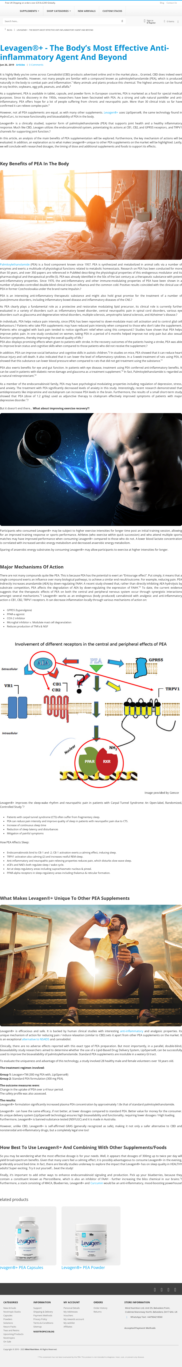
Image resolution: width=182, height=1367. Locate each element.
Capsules (7, 1315)
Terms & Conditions (43, 1322)
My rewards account (74, 1319)
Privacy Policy (40, 1319)
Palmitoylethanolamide (15, 264)
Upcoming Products (13, 1334)
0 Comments (36, 64)
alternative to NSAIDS (35, 1039)
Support (37, 1307)
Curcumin (96, 1183)
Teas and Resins (11, 1330)
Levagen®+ (111, 112)
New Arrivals (9, 1307)
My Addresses (71, 1311)
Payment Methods (42, 1315)
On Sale (7, 1341)
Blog (162, 3)
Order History (100, 1307)
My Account (72, 1302)
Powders (7, 1319)
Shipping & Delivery (43, 1311)
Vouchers (68, 1315)
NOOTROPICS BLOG (43, 1331)
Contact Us (172, 3)
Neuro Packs (9, 1326)
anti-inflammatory (131, 1031)
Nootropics (9, 1337)
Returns (98, 1311)
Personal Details (72, 1307)
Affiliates (68, 1326)
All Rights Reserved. (48, 1349)
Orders (98, 1302)
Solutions (8, 1322)
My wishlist (69, 1322)
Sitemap (37, 1326)
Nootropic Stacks (12, 1311)
